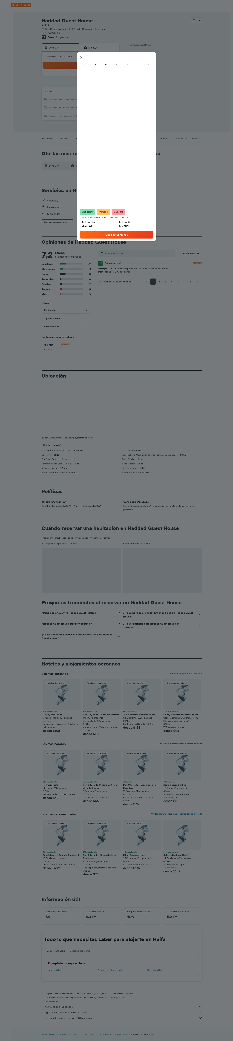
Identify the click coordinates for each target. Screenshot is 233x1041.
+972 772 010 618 (51, 32)
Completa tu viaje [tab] (56, 950)
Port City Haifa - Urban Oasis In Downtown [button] (139, 786)
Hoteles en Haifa (155, 970)
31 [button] (66, 114)
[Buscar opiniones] (139, 253)
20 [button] (88, 99)
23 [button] (111, 99)
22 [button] (103, 99)
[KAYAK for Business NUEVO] (5, 56)
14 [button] (96, 92)
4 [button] (73, 84)
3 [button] (66, 84)
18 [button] (73, 99)
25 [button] (73, 107)
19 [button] (81, 99)
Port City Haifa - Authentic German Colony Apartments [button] (101, 716)
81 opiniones (62, 37)
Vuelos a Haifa (55, 970)
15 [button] (104, 92)
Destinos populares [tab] (80, 950)
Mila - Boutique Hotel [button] (134, 855)
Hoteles (65, 1034)
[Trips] (5, 65)
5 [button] (81, 84)
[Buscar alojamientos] (5, 21)
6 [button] (88, 84)
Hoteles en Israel (106, 1034)
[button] (5, 4)
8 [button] (103, 84)
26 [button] (81, 107)
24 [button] (65, 107)
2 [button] (111, 76)
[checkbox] (57, 347)
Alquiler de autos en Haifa (110, 970)
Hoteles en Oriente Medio (84, 1034)
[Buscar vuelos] (5, 14)
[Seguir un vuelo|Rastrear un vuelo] (5, 43)
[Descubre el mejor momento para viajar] (5, 50)
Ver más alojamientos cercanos (186, 673)
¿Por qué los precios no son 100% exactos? (123, 1018)
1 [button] (103, 76)
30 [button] (111, 107)
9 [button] (111, 84)
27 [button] (88, 107)
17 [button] (66, 99)
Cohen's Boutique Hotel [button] (175, 855)
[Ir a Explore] (5, 37)
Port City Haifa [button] (50, 784)
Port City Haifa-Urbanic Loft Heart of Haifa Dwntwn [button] (100, 786)
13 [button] (88, 92)
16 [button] (111, 92)
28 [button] (96, 107)
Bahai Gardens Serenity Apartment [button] (61, 855)
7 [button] (96, 84)
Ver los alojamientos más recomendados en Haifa (176, 813)
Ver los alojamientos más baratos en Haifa (180, 743)
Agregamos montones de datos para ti (123, 1012)
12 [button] (81, 92)
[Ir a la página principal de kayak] (21, 5)
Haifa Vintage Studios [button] (174, 784)
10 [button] (66, 92)
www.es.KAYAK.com (50, 1034)
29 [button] (103, 107)
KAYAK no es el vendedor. (123, 1007)
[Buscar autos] (5, 28)
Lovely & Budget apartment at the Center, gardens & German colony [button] (180, 716)
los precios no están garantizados (112, 997)
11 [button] (73, 92)
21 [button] (96, 99)
